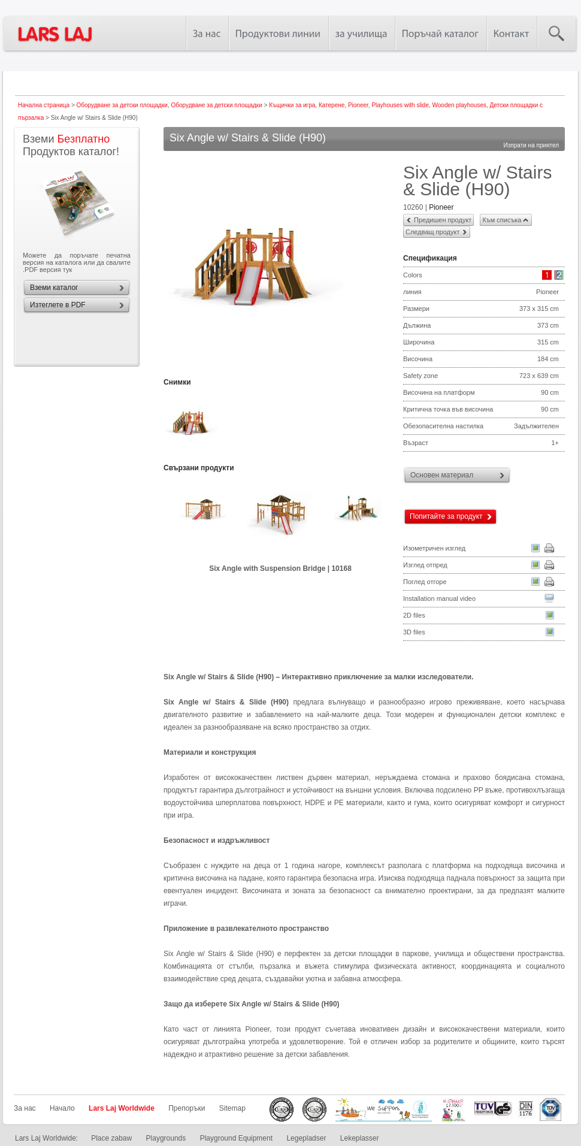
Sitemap (232, 1108)
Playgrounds (166, 1138)
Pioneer (358, 105)
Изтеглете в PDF (58, 305)
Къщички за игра (292, 105)
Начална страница (43, 105)
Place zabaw (111, 1138)
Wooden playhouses (459, 105)
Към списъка (501, 219)
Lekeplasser (359, 1138)
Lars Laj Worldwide (122, 1108)
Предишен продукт (442, 219)
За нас (25, 1108)
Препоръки (186, 1108)
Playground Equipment (236, 1138)
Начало (62, 1108)
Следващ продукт (432, 231)
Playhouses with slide (400, 105)
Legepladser (306, 1138)
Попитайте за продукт (446, 516)
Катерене (331, 105)
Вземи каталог (54, 287)
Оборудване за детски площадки (122, 105)
